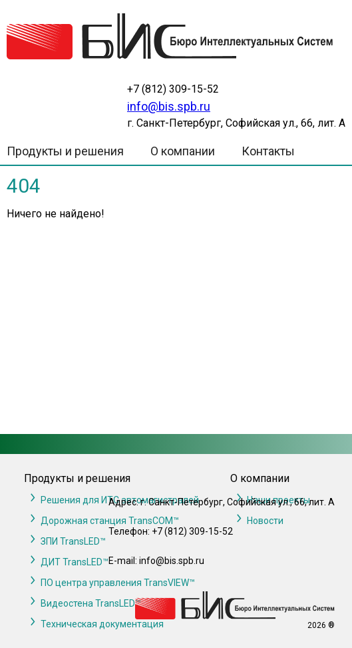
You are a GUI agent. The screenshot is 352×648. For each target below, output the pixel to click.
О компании (182, 151)
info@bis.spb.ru (168, 106)
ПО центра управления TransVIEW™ (118, 582)
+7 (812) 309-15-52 (173, 89)
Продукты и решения (65, 151)
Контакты (268, 151)
